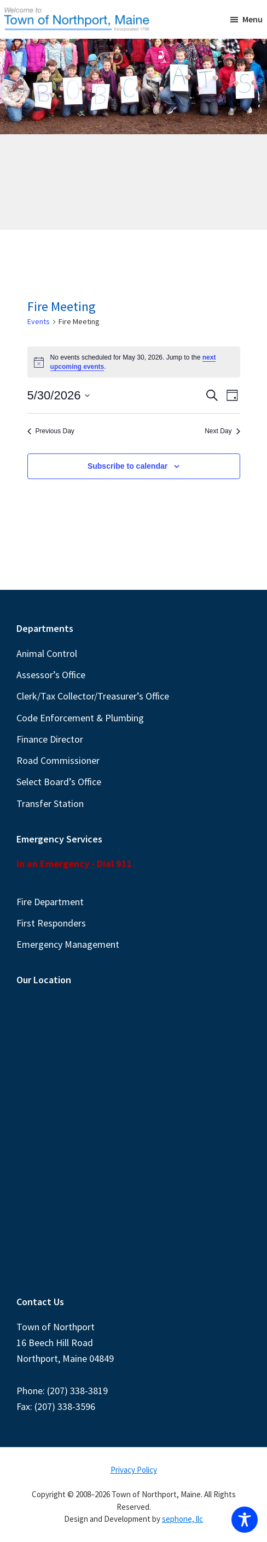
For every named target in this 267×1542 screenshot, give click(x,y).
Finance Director (49, 739)
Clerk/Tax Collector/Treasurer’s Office (92, 696)
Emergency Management (67, 944)
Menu (252, 19)
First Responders (51, 923)
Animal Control (46, 653)
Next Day (222, 431)
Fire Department (50, 901)
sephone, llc (182, 1519)
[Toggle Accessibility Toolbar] (244, 1519)
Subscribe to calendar (127, 466)
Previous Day (50, 431)
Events (38, 321)
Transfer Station (50, 803)
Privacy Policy (134, 1470)
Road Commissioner (58, 760)
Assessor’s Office (50, 674)
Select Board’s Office (58, 781)
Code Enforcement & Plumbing (80, 718)
